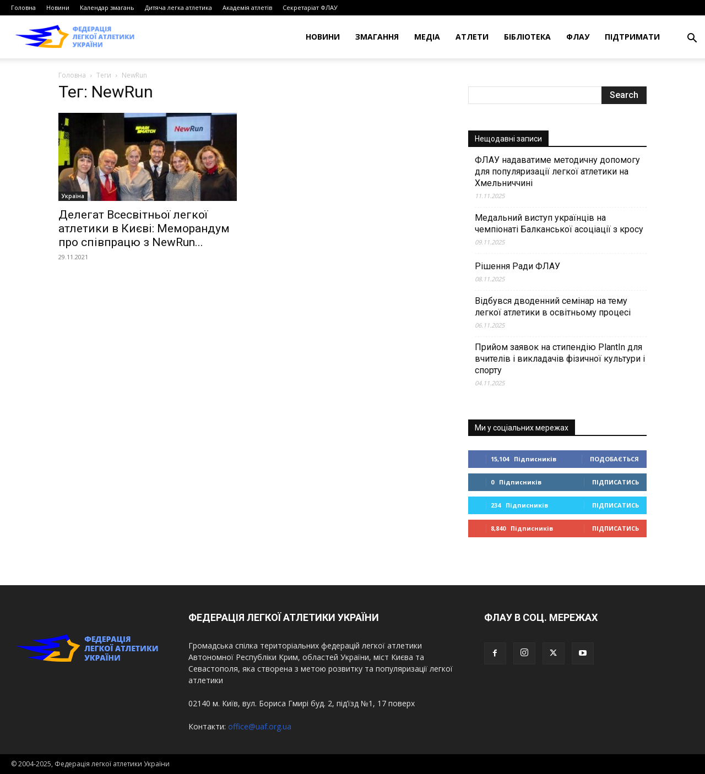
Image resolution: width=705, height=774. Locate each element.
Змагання (377, 36)
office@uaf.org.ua (259, 726)
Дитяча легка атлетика (178, 7)
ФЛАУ (577, 36)
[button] (692, 39)
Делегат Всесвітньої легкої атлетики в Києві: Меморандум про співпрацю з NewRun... (144, 228)
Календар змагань (107, 7)
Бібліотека (527, 36)
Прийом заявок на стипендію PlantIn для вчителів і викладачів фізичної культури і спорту (560, 358)
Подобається (614, 459)
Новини (57, 7)
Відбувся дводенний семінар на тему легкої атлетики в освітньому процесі (553, 307)
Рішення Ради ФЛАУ (517, 266)
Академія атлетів (247, 7)
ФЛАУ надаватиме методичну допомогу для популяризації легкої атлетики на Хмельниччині (557, 171)
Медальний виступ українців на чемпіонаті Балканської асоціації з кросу (559, 223)
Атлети (472, 36)
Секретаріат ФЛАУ (310, 7)
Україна (73, 196)
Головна (23, 7)
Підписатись (615, 482)
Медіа (427, 36)
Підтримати (632, 36)
